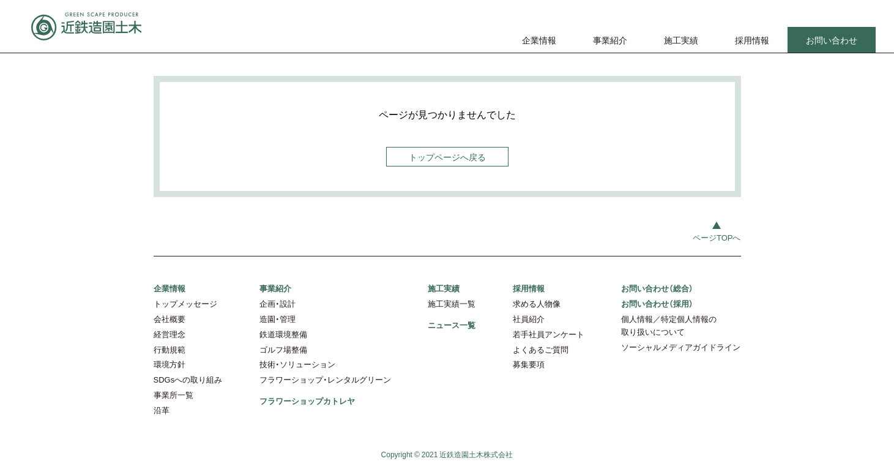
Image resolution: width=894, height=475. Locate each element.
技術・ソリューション (297, 364)
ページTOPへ (717, 237)
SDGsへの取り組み (188, 379)
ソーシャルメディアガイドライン (680, 347)
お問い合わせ (831, 40)
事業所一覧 (173, 394)
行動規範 (169, 349)
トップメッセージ (185, 303)
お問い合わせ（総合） (657, 288)
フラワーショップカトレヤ (307, 400)
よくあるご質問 (540, 349)
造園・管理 (277, 318)
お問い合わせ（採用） (657, 303)
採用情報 (752, 40)
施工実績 (681, 40)
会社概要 (169, 318)
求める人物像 (537, 303)
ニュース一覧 (451, 325)
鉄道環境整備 (283, 334)
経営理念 (169, 334)
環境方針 (169, 364)
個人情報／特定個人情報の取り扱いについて (669, 325)
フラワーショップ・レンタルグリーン (325, 379)
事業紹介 (610, 40)
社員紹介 (529, 318)
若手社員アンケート (548, 334)
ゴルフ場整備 (283, 349)
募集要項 (529, 364)
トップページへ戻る (447, 157)
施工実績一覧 (451, 303)
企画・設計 (277, 303)
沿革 (161, 410)
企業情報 (539, 40)
